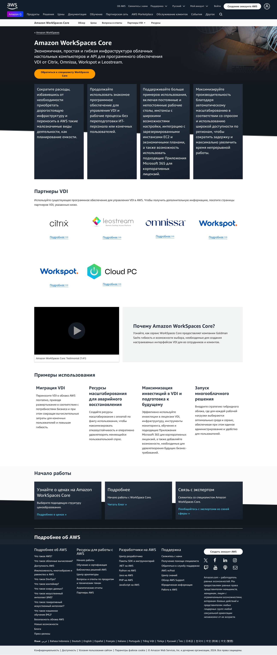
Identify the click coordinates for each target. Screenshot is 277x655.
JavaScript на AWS (129, 584)
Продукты (33, 14)
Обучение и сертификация (92, 564)
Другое (210, 14)
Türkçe (160, 640)
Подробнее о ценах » (52, 514)
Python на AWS (127, 570)
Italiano (122, 640)
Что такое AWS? (43, 556)
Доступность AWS (44, 565)
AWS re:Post (168, 570)
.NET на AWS (126, 565)
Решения (48, 14)
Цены (61, 14)
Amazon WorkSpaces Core (51, 23)
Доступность (69, 650)
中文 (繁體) (227, 640)
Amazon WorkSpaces (47, 32)
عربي (44, 640)
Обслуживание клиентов (172, 14)
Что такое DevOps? (45, 579)
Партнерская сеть (117, 14)
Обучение (96, 14)
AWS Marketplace (142, 14)
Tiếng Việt (148, 640)
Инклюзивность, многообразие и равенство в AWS (53, 572)
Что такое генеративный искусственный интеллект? (49, 603)
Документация (77, 14)
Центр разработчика (130, 556)
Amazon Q (15, 14)
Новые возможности (46, 624)
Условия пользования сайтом (95, 650)
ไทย (181, 640)
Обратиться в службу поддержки (180, 565)
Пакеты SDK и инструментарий (136, 560)
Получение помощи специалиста (180, 560)
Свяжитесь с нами (138, 6)
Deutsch (76, 640)
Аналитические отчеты (89, 587)
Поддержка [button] (159, 6)
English (88, 640)
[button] (242, 6)
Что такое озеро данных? (48, 588)
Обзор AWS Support (172, 579)
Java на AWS (126, 575)
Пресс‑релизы (42, 633)
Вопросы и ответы (112, 22)
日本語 (189, 640)
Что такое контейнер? (46, 583)
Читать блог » (117, 504)
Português (134, 640)
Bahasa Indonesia (59, 640)
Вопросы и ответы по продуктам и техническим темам (95, 581)
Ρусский (171, 640)
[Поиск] (221, 15)
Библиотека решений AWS (92, 569)
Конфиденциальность (46, 650)
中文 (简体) (212, 640)
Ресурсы (155, 22)
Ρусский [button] (178, 6)
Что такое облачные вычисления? (53, 560)
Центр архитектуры (88, 574)
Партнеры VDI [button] (136, 22)
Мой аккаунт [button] (199, 6)
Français (110, 640)
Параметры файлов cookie (130, 650)
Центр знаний (169, 575)
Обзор (81, 22)
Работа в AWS (169, 589)
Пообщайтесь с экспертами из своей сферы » (203, 511)
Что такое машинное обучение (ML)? (46, 612)
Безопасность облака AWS (49, 619)
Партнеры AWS (85, 592)
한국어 (199, 640)
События (196, 14)
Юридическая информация (176, 584)
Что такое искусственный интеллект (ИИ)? (48, 595)
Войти (217, 6)
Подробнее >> (59, 237)
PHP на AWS (126, 579)
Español (99, 640)
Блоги (37, 628)
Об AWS (121, 6)
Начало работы (85, 560)
